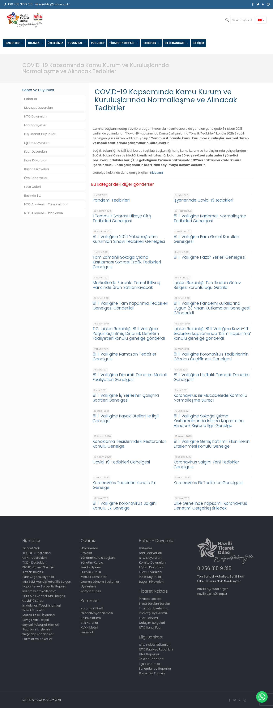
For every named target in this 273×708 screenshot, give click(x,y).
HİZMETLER (14, 43)
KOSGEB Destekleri (36, 553)
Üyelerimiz (88, 586)
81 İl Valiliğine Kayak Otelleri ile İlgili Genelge (126, 418)
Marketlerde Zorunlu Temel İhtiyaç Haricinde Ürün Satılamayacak (126, 285)
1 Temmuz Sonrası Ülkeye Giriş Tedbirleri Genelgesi (122, 218)
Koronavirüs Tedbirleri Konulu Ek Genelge (124, 485)
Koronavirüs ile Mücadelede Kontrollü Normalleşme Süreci (210, 398)
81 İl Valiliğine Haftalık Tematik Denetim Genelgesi (212, 377)
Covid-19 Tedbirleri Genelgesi (121, 462)
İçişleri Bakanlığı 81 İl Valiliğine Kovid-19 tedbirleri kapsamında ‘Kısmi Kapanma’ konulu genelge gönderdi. (212, 333)
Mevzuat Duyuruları (38, 107)
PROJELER (98, 43)
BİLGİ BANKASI (176, 43)
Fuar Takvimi (148, 618)
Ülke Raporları (149, 654)
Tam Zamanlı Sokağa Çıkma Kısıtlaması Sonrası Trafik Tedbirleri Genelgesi (127, 262)
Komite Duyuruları (152, 562)
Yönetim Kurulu (92, 562)
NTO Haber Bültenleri (154, 644)
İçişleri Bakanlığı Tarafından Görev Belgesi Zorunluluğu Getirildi (207, 285)
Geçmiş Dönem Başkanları (100, 581)
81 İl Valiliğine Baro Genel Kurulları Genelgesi (206, 239)
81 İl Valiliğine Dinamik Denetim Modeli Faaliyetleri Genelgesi (130, 377)
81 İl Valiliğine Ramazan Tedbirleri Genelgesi (125, 356)
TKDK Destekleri (34, 562)
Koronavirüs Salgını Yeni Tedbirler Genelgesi (206, 464)
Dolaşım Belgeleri (152, 623)
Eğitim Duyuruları (36, 143)
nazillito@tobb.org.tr (54, 4)
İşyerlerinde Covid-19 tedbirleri (203, 200)
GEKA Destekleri (34, 558)
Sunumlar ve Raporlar (155, 668)
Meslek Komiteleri (94, 577)
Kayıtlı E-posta (33, 610)
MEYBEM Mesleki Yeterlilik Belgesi (46, 581)
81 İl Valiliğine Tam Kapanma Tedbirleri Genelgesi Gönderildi (130, 306)
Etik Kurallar (89, 623)
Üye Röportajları (36, 178)
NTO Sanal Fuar (150, 627)
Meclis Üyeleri (91, 567)
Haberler (30, 99)
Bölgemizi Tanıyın (152, 673)
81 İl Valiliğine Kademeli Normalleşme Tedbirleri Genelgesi (210, 218)
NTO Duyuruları (35, 116)
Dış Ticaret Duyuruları (40, 134)
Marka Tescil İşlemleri (38, 615)
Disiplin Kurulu (91, 572)
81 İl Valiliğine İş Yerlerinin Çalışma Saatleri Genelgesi (126, 398)
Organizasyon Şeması (97, 613)
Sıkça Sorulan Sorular (38, 634)
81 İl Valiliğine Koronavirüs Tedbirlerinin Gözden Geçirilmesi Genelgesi (211, 356)
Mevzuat (87, 632)
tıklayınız (156, 172)
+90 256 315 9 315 (19, 4)
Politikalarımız (91, 618)
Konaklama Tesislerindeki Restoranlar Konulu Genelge (129, 444)
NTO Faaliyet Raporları (156, 649)
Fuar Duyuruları (35, 151)
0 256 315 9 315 (214, 568)
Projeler (86, 553)
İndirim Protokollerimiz (39, 591)
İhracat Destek (150, 599)
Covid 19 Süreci (33, 601)
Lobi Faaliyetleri (35, 125)
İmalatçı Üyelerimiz (153, 613)
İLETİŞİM (198, 43)
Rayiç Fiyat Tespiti (35, 620)
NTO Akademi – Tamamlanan (46, 204)
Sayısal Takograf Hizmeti (40, 624)
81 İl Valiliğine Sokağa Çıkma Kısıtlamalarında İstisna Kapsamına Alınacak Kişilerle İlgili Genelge (209, 420)
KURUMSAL (77, 43)
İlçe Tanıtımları (150, 664)
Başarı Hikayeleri (36, 169)
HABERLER (151, 43)
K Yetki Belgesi (33, 572)
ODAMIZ (35, 43)
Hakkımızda (89, 548)
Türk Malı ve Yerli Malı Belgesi (44, 596)
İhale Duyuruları (35, 160)
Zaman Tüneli (91, 591)
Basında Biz (32, 195)
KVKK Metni (89, 627)
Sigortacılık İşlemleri (37, 629)
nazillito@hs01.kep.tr (212, 593)
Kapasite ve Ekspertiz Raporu (44, 586)
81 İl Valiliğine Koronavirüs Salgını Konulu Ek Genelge (125, 506)
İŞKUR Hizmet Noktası (38, 567)
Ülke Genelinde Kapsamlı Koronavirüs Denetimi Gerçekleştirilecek (210, 506)
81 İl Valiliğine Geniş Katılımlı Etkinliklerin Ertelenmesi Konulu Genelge (212, 444)
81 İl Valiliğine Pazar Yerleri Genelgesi (209, 257)
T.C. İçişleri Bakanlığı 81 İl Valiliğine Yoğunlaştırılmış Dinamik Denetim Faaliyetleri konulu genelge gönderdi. (129, 333)
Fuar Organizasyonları (38, 577)
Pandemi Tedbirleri (111, 200)
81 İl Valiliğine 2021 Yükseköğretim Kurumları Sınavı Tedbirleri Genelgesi (129, 239)
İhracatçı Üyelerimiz (154, 608)
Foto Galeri (32, 187)
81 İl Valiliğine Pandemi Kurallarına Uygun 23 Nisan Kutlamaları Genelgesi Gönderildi (212, 308)
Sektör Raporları (151, 659)
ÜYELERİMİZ (55, 43)
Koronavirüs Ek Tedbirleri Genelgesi (208, 482)
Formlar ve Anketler (37, 639)
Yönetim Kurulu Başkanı (98, 558)
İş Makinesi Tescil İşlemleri (41, 605)
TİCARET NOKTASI (123, 43)
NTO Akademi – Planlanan (43, 213)
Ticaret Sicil (31, 548)
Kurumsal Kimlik (92, 608)
